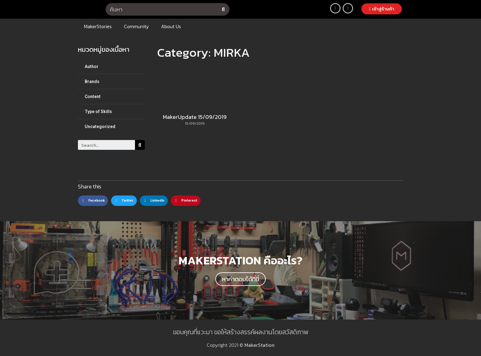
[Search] (223, 9)
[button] (381, 8)
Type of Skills (98, 111)
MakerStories (98, 26)
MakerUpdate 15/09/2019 (195, 117)
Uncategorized (100, 126)
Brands (92, 81)
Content (93, 96)
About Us (171, 26)
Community (136, 26)
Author (91, 66)
